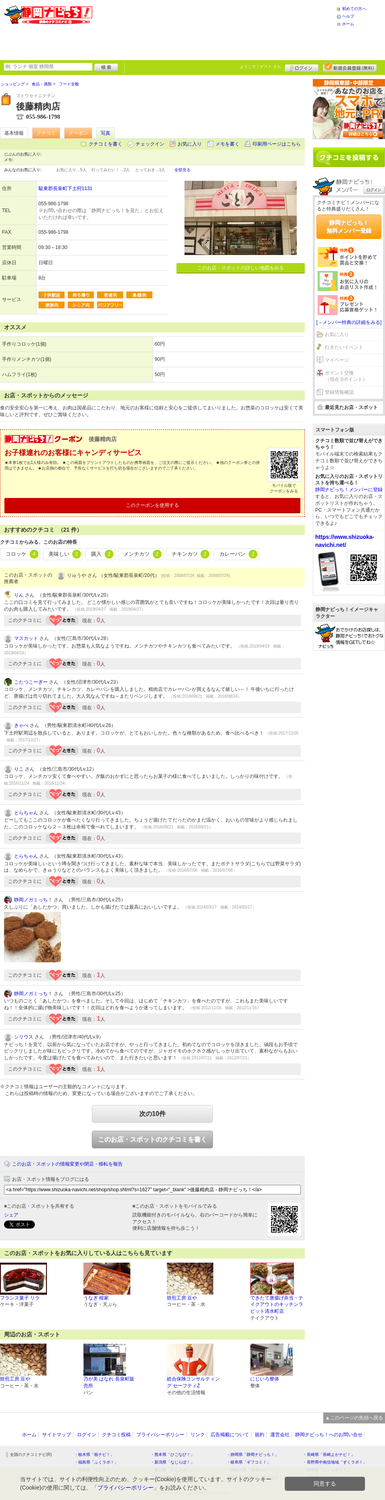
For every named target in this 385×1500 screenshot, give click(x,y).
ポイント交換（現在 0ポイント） (346, 376)
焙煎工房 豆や (182, 1298)
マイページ (337, 360)
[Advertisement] (145, 29)
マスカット (26, 638)
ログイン (302, 67)
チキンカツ (191, 554)
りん (19, 595)
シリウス (23, 1037)
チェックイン (150, 144)
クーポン (78, 133)
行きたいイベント (344, 347)
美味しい (65, 554)
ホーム (348, 24)
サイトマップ (56, 1434)
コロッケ (22, 554)
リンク (197, 1434)
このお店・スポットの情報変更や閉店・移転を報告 (67, 1164)
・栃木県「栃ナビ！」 (94, 1454)
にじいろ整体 (264, 1379)
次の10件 (152, 1113)
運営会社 (280, 1434)
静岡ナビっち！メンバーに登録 (349, 489)
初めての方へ (354, 8)
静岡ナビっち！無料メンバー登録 (348, 226)
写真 (105, 133)
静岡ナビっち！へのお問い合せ (329, 1434)
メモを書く (227, 144)
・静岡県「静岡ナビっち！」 (253, 1454)
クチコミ (46, 133)
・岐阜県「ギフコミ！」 (249, 1462)
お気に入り (190, 144)
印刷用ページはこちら (277, 144)
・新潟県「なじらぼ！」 (172, 1462)
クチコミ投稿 (116, 1434)
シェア (11, 1215)
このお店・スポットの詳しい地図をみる (240, 268)
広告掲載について (230, 1434)
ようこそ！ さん (260, 66)
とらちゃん (26, 813)
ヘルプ (348, 16)
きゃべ (21, 725)
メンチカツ (143, 554)
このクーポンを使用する (152, 505)
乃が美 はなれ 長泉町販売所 (108, 1382)
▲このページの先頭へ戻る (354, 1418)
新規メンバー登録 (350, 67)
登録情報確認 (339, 392)
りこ (19, 769)
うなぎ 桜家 (96, 1298)
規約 (259, 1434)
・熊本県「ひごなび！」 (172, 1454)
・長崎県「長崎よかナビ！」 (329, 1454)
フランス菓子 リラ (20, 1298)
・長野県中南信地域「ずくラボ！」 (335, 1462)
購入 (102, 554)
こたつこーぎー (31, 682)
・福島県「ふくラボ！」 (96, 1462)
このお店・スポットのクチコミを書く (152, 1139)
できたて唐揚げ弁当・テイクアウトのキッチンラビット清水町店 (276, 1304)
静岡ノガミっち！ (33, 900)
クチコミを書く (105, 144)
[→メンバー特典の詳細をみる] (349, 322)
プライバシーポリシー (160, 1434)
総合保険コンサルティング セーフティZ (193, 1382)
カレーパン (238, 554)
